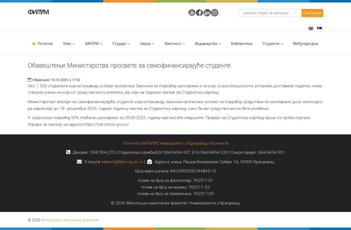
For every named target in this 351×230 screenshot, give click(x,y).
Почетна (45, 43)
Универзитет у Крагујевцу (183, 143)
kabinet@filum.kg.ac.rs (122, 161)
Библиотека (241, 43)
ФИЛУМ (149, 143)
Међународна (305, 43)
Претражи (312, 13)
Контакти (219, 143)
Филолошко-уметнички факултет (70, 220)
